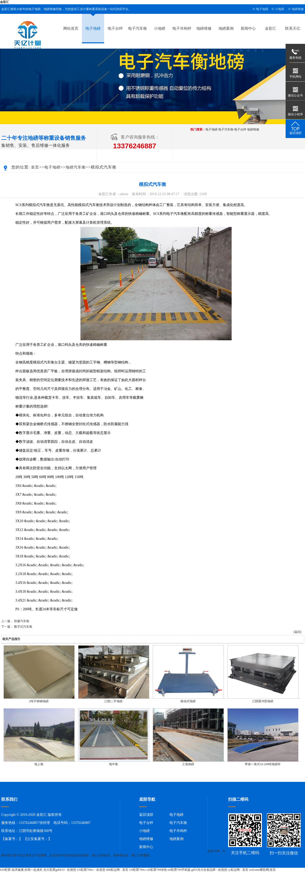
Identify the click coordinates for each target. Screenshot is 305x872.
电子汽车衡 (137, 28)
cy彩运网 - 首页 (238, 869)
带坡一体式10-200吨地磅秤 (263, 764)
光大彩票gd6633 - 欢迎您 (59, 869)
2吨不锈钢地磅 (39, 701)
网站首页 (70, 28)
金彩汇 (4, 2)
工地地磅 (188, 764)
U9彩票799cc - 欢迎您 (91, 869)
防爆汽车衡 (21, 621)
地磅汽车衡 (76, 167)
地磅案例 (226, 28)
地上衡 (38, 764)
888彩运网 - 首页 (117, 869)
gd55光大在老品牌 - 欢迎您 (209, 869)
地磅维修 (298, 9)
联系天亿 (292, 28)
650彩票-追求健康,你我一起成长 (21, 869)
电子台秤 (115, 28)
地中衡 (113, 764)
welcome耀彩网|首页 (262, 869)
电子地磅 (262, 9)
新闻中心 (248, 28)
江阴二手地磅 (113, 701)
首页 (35, 167)
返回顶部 (146, 815)
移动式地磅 (188, 701)
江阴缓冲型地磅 (262, 701)
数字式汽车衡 (23, 626)
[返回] (297, 632)
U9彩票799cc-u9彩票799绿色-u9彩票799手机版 (159, 869)
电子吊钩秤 (181, 28)
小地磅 (279, 9)
